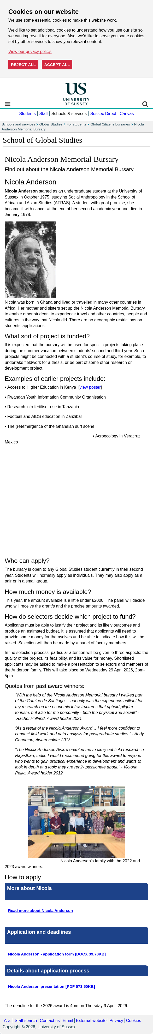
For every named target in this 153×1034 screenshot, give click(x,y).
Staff (43, 113)
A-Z (7, 1020)
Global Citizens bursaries (110, 124)
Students (27, 113)
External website (91, 1020)
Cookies (133, 1020)
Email (68, 1020)
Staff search (26, 1020)
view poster (90, 387)
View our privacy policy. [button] (30, 51)
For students (76, 124)
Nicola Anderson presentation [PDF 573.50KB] (51, 986)
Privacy (116, 1020)
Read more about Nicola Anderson (40, 910)
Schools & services (69, 113)
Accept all (57, 64)
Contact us (50, 1020)
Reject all (23, 64)
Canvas (127, 113)
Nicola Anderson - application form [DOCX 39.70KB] (57, 954)
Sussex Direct (103, 113)
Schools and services (18, 124)
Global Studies (50, 124)
